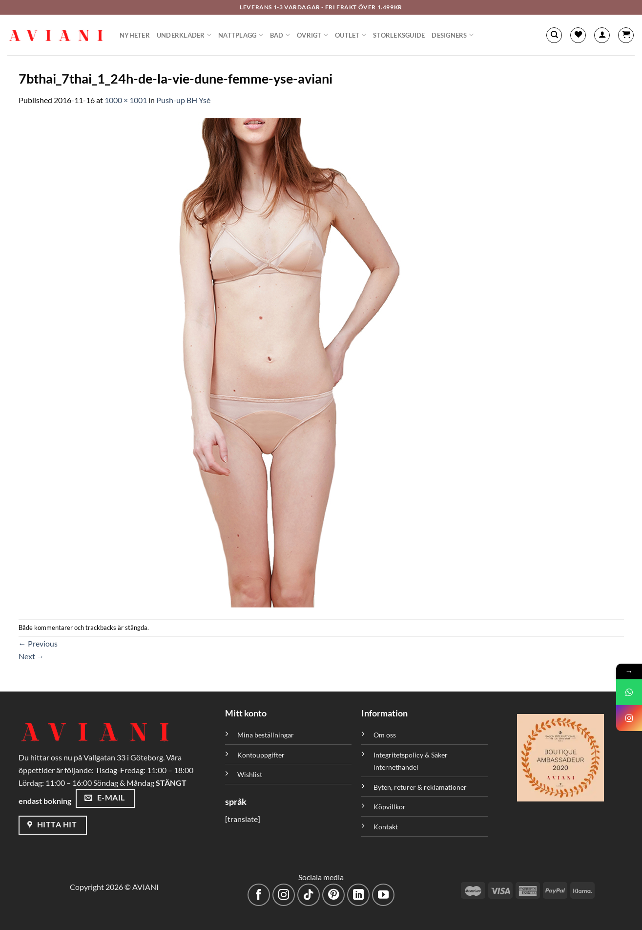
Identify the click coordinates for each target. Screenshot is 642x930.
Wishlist (249, 774)
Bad (280, 35)
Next (31, 656)
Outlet (350, 35)
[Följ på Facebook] (259, 895)
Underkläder (184, 35)
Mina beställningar (266, 735)
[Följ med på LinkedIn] (358, 895)
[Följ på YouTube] (383, 895)
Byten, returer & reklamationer (420, 787)
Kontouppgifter (261, 755)
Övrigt (312, 35)
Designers (453, 35)
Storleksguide (399, 35)
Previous (38, 643)
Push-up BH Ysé (183, 100)
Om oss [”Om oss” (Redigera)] (384, 735)
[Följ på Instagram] (283, 895)
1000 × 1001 (125, 100)
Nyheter (135, 35)
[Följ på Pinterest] (333, 895)
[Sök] (554, 35)
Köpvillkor (389, 806)
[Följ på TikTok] (308, 895)
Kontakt (385, 826)
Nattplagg (240, 35)
